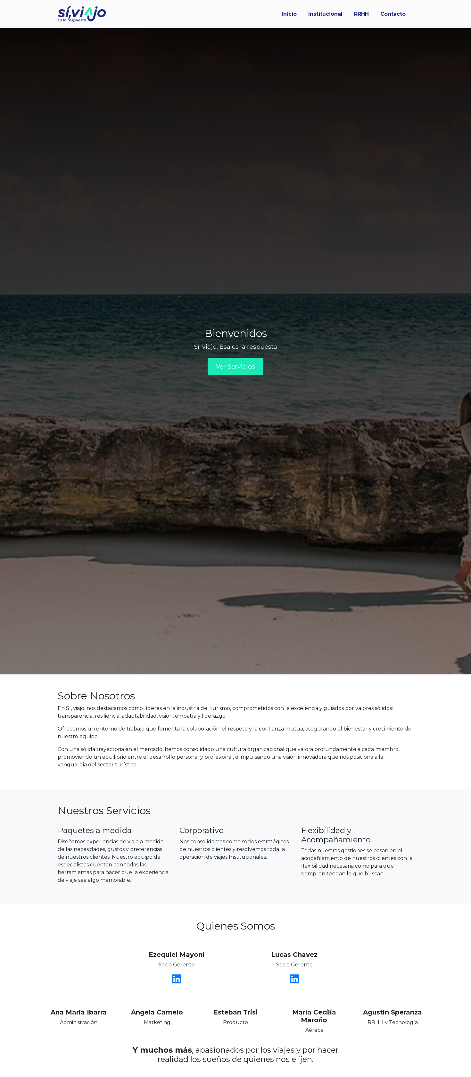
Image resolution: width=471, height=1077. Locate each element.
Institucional (325, 14)
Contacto (393, 14)
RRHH (361, 14)
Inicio (289, 14)
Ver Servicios (235, 366)
